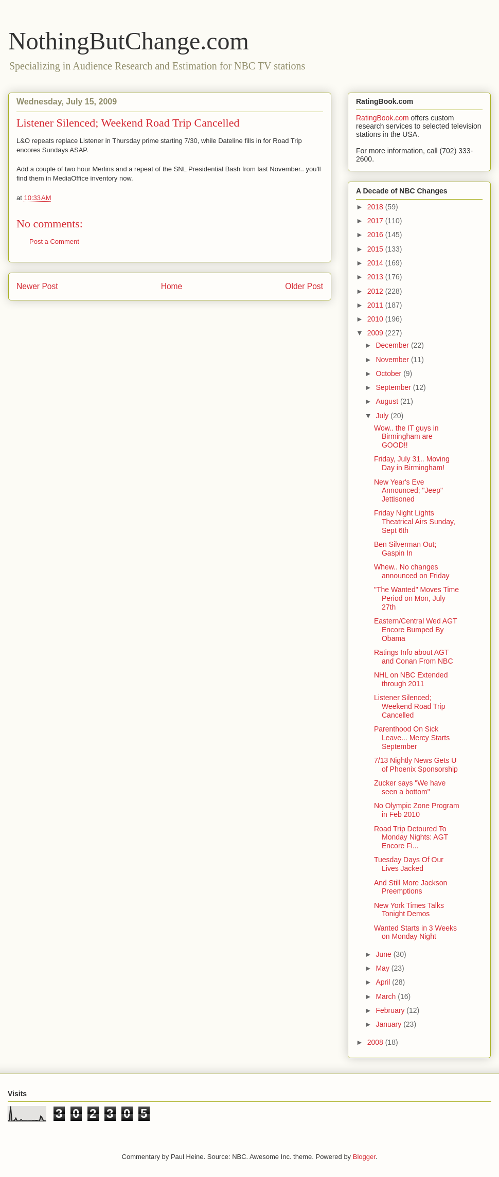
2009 (376, 333)
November (393, 359)
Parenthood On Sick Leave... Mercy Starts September (412, 738)
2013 (376, 277)
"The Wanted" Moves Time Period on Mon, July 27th (416, 598)
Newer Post (37, 286)
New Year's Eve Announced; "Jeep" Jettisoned (408, 491)
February (391, 1010)
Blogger (364, 1157)
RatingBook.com (382, 118)
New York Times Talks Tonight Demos (409, 909)
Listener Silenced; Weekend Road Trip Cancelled (409, 706)
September (394, 387)
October (389, 373)
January (389, 1024)
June (384, 954)
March (387, 996)
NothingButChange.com (128, 41)
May (383, 968)
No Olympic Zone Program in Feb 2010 (416, 809)
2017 (376, 221)
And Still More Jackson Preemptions (410, 887)
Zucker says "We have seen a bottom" (409, 787)
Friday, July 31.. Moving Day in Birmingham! (412, 463)
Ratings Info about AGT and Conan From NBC (413, 656)
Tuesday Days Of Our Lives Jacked (408, 863)
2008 (376, 1042)
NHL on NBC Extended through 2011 (411, 679)
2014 (376, 263)
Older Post (304, 286)
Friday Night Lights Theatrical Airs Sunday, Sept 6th (414, 521)
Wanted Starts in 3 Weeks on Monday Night (415, 932)
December (393, 345)
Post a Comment (54, 241)
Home (172, 286)
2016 (376, 234)
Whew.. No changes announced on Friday (412, 571)
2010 (376, 319)
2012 (376, 291)
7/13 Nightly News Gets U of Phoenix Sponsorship (416, 764)
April (384, 982)
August (388, 401)
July (383, 416)
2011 (376, 305)
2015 (376, 249)
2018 (376, 207)
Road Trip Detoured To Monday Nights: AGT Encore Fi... (411, 837)
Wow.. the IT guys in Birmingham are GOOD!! (406, 437)
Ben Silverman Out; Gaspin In (405, 548)
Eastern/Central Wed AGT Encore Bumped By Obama (415, 630)
